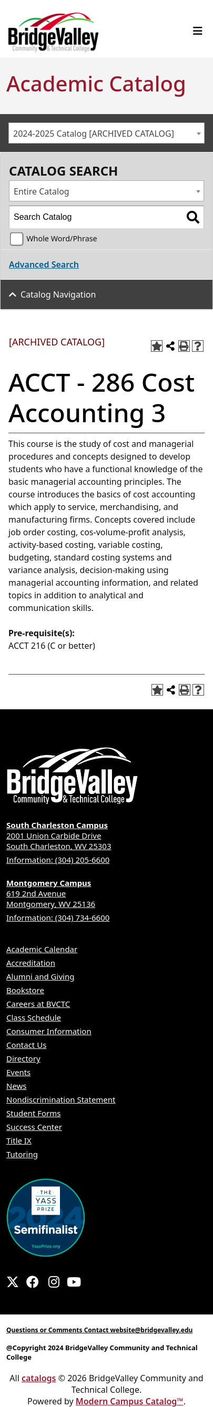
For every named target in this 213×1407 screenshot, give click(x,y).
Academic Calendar (41, 949)
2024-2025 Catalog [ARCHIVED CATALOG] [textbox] (93, 133)
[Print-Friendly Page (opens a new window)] (184, 346)
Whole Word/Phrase (61, 238)
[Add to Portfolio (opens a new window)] (157, 346)
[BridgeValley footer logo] (72, 776)
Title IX (19, 1140)
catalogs (39, 1378)
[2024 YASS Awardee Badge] (45, 1216)
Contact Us (26, 1044)
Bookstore (25, 990)
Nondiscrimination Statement (61, 1099)
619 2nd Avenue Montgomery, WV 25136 (106, 893)
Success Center (34, 1126)
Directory (23, 1058)
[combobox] (106, 133)
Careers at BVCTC (38, 1003)
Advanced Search (44, 264)
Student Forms (33, 1113)
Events (18, 1072)
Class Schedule (33, 1017)
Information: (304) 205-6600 (57, 859)
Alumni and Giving (40, 976)
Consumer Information (49, 1031)
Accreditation (30, 962)
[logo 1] (53, 30)
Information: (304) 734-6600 (57, 917)
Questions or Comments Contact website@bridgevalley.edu (99, 1330)
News (16, 1085)
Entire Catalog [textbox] (41, 191)
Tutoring (22, 1154)
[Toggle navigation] (198, 31)
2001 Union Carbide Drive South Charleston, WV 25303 (106, 835)
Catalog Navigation (58, 294)
